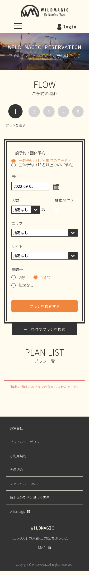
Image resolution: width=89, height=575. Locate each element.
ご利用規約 (18, 456)
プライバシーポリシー (26, 442)
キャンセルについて (25, 483)
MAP (42, 547)
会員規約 (16, 469)
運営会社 (16, 428)
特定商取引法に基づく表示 (30, 497)
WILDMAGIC (44, 11)
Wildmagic (17, 511)
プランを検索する (44, 306)
